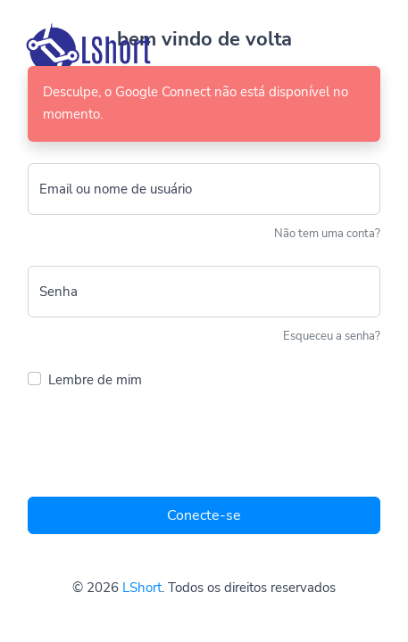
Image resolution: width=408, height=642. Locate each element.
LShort (142, 588)
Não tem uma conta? (327, 234)
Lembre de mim (95, 380)
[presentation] (163, 447)
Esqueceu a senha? (331, 336)
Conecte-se (204, 515)
